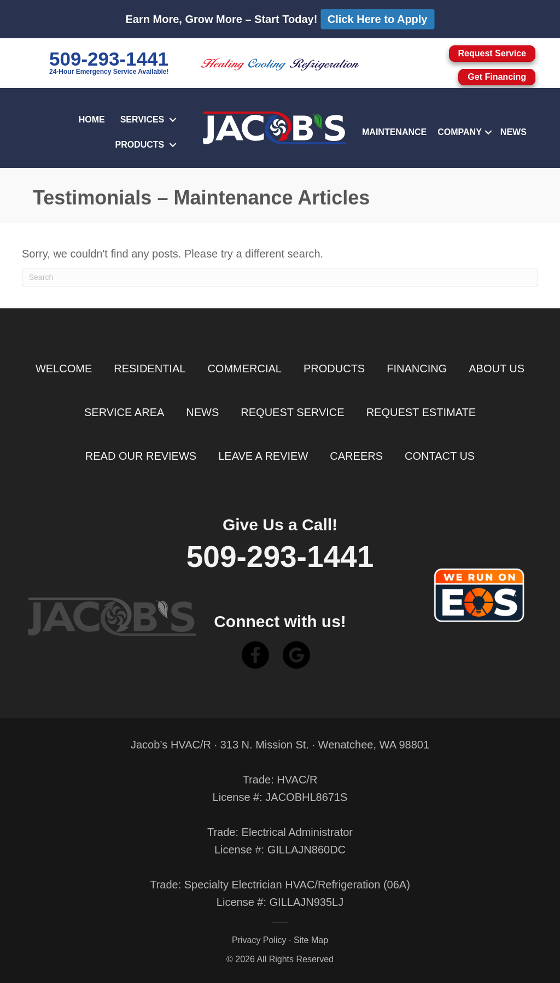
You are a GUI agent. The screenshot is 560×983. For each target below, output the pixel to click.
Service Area (124, 412)
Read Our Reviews (140, 456)
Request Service (292, 412)
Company (460, 132)
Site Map (311, 940)
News (513, 132)
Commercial (244, 368)
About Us (496, 368)
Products (140, 144)
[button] (172, 119)
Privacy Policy (259, 940)
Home (92, 119)
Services (142, 119)
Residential (149, 368)
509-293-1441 (108, 58)
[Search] (280, 277)
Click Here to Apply (378, 19)
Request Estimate (421, 412)
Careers (356, 456)
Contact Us (440, 456)
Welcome (64, 368)
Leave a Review (263, 456)
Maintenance (394, 132)
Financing (417, 368)
